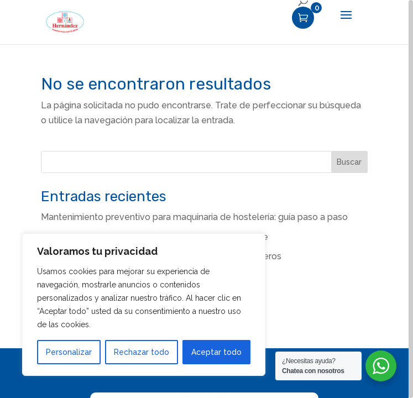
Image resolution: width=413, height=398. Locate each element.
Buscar (349, 162)
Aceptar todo (216, 352)
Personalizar (69, 352)
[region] (206, 199)
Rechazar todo (141, 352)
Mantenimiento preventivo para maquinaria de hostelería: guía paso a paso (194, 217)
